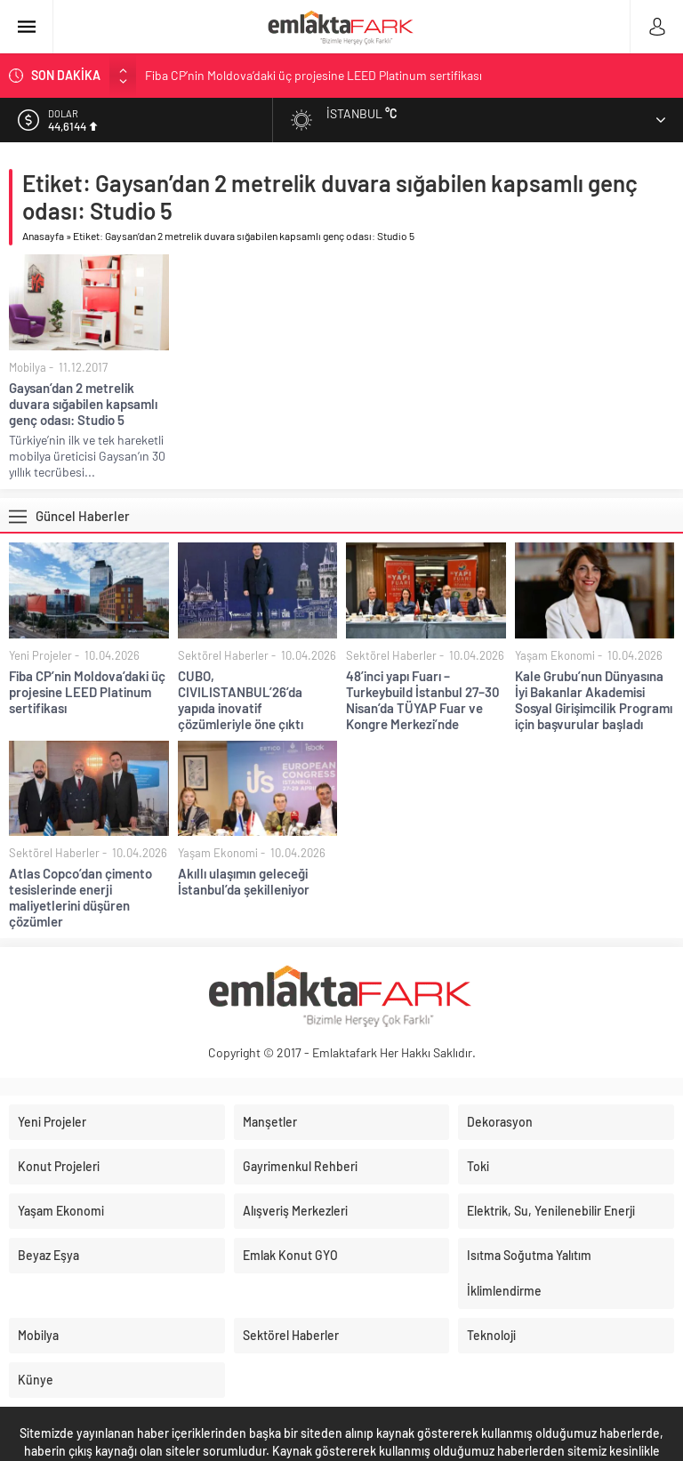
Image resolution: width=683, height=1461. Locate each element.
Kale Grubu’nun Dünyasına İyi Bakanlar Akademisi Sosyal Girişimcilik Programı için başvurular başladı (593, 700)
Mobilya (27, 367)
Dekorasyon (500, 1121)
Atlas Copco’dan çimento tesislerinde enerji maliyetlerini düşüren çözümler (80, 897)
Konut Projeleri (59, 1166)
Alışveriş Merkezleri (295, 1210)
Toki (478, 1166)
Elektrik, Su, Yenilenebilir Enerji (551, 1210)
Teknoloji (491, 1335)
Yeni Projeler (40, 655)
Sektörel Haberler (223, 655)
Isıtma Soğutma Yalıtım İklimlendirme (529, 1273)
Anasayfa (43, 235)
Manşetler (270, 1121)
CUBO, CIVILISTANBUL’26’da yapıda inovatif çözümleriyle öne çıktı (240, 700)
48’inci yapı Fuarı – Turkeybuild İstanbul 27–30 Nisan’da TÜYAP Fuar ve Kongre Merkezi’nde (423, 700)
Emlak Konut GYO (290, 1255)
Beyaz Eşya (48, 1255)
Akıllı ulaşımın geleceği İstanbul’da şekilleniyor (243, 881)
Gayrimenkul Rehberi (300, 1166)
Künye (35, 1379)
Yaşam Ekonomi (555, 655)
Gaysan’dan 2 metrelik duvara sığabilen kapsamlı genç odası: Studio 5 (83, 404)
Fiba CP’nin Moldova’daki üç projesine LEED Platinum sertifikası (313, 75)
